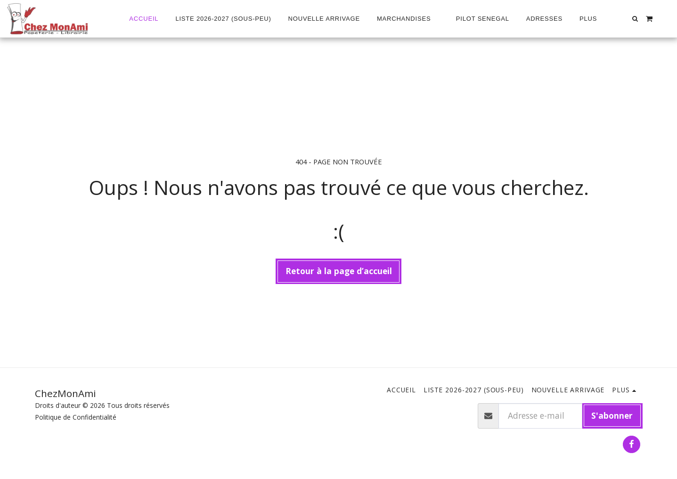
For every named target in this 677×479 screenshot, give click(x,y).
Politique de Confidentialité (75, 417)
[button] (635, 19)
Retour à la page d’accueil (338, 270)
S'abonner (612, 415)
